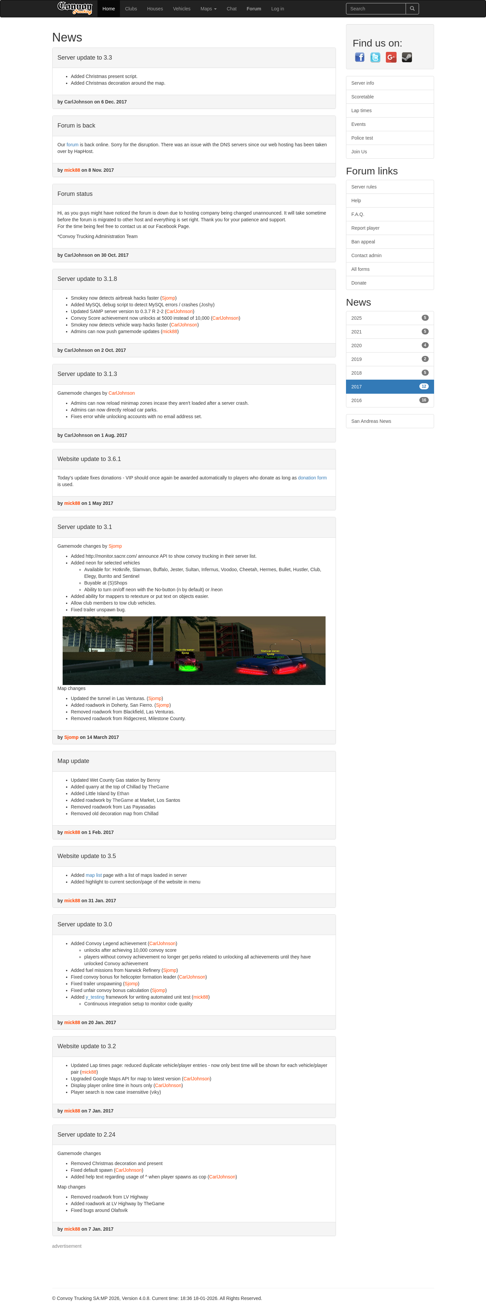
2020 (390, 345)
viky (155, 1092)
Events (358, 124)
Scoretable (362, 96)
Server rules (363, 186)
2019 (390, 359)
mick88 (72, 170)
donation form (312, 477)
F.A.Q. (357, 214)
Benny (153, 780)
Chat (232, 8)
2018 (390, 373)
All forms (360, 269)
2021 (390, 331)
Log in (277, 8)
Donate (358, 283)
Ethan (123, 793)
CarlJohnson (78, 101)
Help (356, 200)
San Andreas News (371, 421)
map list (94, 875)
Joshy (207, 304)
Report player (365, 228)
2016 (390, 400)
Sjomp (168, 298)
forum (73, 144)
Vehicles (182, 8)
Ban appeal (363, 241)
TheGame (158, 786)
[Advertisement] (174, 1264)
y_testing (95, 997)
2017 (390, 386)
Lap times (361, 110)
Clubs (131, 8)
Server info (362, 83)
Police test (362, 138)
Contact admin (366, 255)
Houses (155, 8)
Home (108, 8)
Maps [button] (209, 8)
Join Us (359, 151)
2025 (390, 318)
